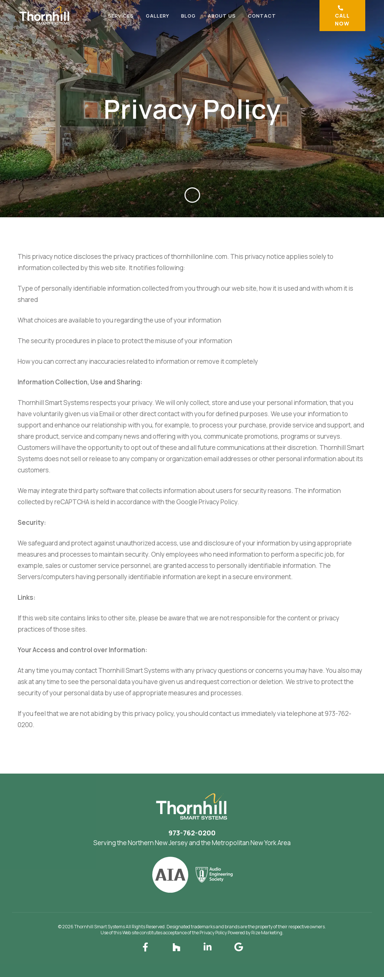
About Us (222, 15)
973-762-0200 (192, 832)
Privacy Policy (213, 932)
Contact (262, 15)
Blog (188, 15)
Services (121, 15)
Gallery (157, 15)
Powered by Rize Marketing (255, 932)
